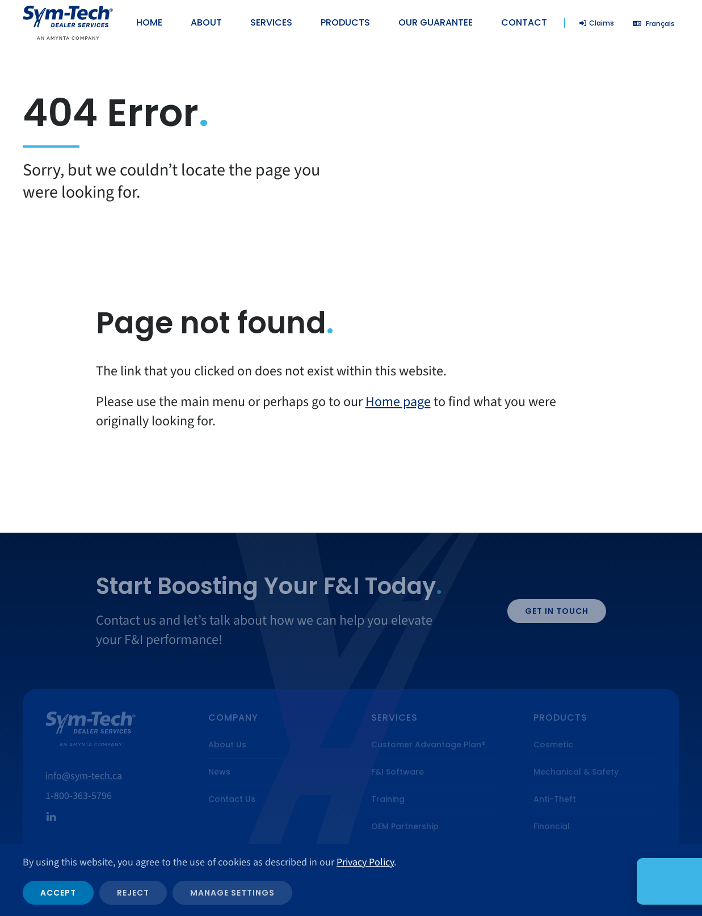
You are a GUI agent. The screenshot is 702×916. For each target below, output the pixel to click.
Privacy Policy (365, 862)
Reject (133, 892)
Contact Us (231, 799)
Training (388, 799)
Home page (398, 402)
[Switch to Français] (654, 23)
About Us (227, 744)
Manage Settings (232, 892)
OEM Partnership (405, 826)
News (219, 771)
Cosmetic (553, 744)
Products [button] (345, 22)
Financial (551, 826)
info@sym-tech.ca (83, 776)
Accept (58, 892)
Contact (524, 22)
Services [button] (271, 22)
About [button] (206, 22)
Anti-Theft (554, 799)
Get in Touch (556, 611)
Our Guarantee (435, 22)
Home (149, 22)
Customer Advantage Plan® (428, 744)
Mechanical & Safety (576, 771)
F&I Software (397, 771)
